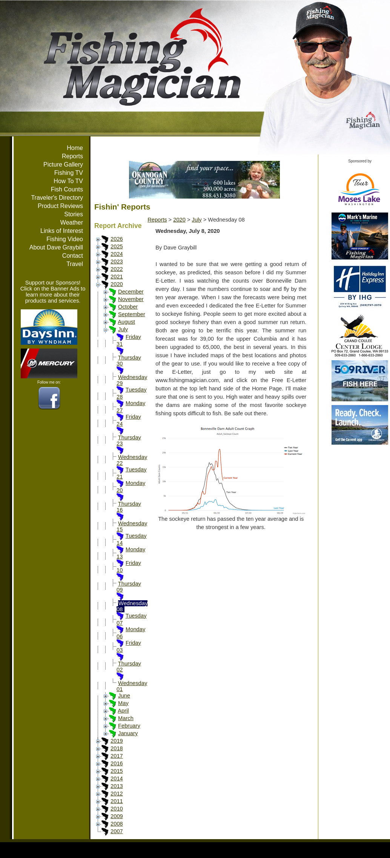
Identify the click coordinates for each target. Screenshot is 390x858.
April (123, 711)
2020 (117, 284)
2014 (117, 778)
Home (75, 148)
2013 (117, 786)
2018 (117, 748)
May (123, 703)
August (126, 322)
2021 (117, 277)
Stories (73, 214)
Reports (72, 156)
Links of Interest (61, 231)
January (128, 733)
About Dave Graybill (56, 247)
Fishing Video (64, 239)
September (131, 314)
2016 (117, 763)
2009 (117, 816)
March (126, 718)
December (131, 292)
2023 (117, 261)
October (128, 307)
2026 (117, 239)
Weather (71, 222)
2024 (117, 254)
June (124, 696)
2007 (117, 831)
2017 (117, 756)
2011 (117, 801)
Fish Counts (67, 189)
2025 (117, 246)
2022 (117, 269)
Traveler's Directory (57, 197)
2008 (117, 824)
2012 (117, 794)
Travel (74, 264)
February (129, 726)
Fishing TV (68, 173)
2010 (117, 809)
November (131, 299)
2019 (117, 741)
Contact (72, 255)
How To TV (68, 181)
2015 (117, 771)
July (123, 329)
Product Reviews (60, 206)
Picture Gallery (63, 164)
